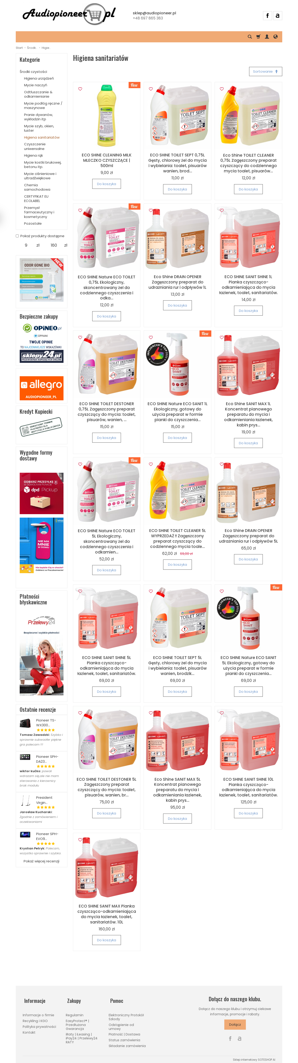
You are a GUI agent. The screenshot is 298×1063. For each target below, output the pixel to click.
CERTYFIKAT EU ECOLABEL (36, 198)
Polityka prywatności (39, 1024)
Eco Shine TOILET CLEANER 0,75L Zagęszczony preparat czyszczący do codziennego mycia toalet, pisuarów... (248, 164)
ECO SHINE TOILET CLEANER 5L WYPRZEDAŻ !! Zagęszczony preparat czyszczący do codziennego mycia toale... (177, 539)
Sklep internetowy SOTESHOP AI (254, 1057)
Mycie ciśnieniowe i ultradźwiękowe (40, 176)
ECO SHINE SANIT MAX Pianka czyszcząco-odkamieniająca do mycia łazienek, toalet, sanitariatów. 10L (106, 915)
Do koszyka (106, 184)
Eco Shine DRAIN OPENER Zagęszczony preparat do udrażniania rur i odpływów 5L (248, 536)
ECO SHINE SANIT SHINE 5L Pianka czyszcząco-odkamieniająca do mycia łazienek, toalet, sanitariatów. (106, 666)
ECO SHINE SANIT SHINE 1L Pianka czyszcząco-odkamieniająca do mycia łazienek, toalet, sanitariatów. (248, 285)
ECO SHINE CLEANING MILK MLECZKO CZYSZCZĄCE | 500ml (107, 161)
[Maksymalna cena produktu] (54, 245)
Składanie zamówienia (127, 1043)
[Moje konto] (267, 36)
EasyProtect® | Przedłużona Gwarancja (77, 1022)
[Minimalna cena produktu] (26, 245)
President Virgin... (44, 800)
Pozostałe (33, 223)
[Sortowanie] (264, 72)
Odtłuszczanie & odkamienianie (38, 94)
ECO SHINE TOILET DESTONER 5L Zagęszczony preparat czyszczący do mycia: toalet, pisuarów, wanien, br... (106, 788)
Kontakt (29, 1029)
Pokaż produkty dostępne (40, 235)
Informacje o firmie (38, 1012)
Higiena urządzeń (39, 78)
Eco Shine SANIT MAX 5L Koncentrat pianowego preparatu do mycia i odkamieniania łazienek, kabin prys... (177, 790)
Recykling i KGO (35, 1018)
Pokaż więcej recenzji (41, 861)
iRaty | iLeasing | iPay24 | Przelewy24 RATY (82, 1035)
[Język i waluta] (275, 36)
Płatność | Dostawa (124, 1031)
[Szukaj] (249, 36)
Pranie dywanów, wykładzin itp (38, 117)
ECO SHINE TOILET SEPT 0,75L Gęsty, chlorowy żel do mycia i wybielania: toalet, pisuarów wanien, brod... (177, 164)
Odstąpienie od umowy (121, 1024)
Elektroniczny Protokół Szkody (126, 1014)
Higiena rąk (33, 155)
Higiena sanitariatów (42, 137)
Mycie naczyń (35, 85)
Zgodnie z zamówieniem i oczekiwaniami (38, 817)
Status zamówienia (124, 1037)
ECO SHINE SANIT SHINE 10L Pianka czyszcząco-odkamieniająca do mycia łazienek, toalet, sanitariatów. (248, 788)
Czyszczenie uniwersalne (35, 146)
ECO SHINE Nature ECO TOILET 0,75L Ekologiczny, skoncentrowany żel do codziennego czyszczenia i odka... (106, 288)
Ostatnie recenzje (38, 709)
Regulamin (74, 1012)
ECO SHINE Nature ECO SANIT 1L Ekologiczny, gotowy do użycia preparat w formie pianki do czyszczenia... (178, 412)
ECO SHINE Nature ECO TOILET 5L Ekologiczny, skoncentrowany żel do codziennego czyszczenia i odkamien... (106, 542)
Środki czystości (33, 71)
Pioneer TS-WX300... (46, 722)
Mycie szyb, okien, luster (39, 128)
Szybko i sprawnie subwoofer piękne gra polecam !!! (41, 740)
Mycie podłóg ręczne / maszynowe (43, 105)
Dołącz (235, 1025)
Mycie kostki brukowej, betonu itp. (42, 164)
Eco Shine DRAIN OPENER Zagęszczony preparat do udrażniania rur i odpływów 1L (177, 283)
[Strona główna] (69, 15)
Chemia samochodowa (37, 187)
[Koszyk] (258, 36)
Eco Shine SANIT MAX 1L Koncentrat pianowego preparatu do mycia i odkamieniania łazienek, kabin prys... (248, 415)
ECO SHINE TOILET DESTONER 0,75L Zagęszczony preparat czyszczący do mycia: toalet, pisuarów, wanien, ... (107, 412)
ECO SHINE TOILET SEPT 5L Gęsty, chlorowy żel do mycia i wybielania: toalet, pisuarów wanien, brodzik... (177, 666)
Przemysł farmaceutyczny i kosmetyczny (39, 212)
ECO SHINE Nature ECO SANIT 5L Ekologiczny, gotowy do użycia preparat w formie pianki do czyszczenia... (248, 666)
